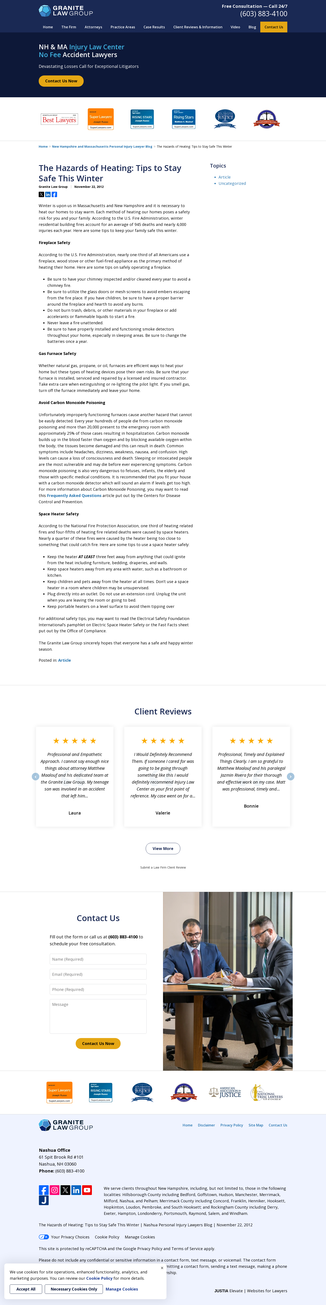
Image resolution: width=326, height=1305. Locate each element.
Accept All (25, 1289)
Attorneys (93, 27)
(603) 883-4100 (263, 13)
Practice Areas (123, 27)
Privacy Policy (232, 1125)
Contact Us (274, 27)
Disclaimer (206, 1125)
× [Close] (162, 1267)
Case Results (154, 27)
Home (48, 27)
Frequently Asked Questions (74, 495)
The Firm (68, 27)
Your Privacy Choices (64, 1237)
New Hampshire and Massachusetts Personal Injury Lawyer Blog (102, 146)
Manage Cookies (140, 1237)
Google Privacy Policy (142, 1248)
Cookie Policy (107, 1237)
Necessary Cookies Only (74, 1289)
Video (235, 27)
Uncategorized (232, 183)
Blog (252, 27)
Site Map (256, 1125)
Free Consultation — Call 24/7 (254, 6)
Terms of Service (187, 1248)
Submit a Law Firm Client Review (163, 867)
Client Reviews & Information (197, 27)
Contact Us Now (61, 80)
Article (64, 660)
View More (163, 848)
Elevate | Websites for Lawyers (250, 1290)
